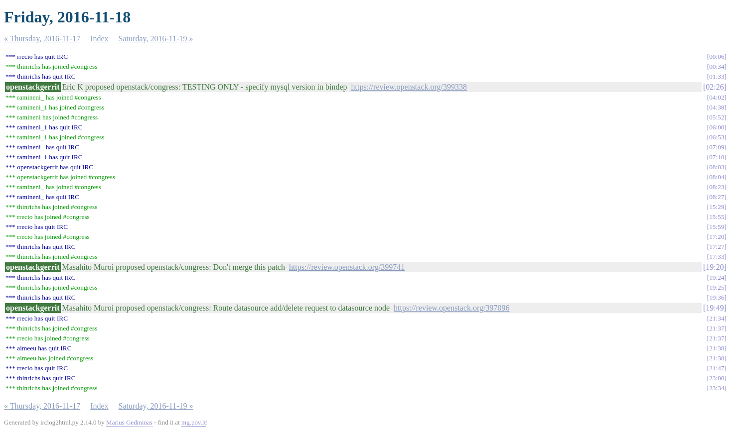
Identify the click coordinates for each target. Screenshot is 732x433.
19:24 (716, 277)
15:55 (716, 216)
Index (99, 38)
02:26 (715, 87)
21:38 (716, 348)
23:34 (716, 388)
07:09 (716, 147)
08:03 (716, 167)
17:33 (716, 256)
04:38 (716, 107)
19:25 (716, 287)
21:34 (716, 318)
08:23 (716, 187)
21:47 (716, 368)
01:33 (716, 76)
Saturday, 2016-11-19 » (156, 38)
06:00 (716, 127)
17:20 (716, 236)
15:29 (716, 207)
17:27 (716, 246)
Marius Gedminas (129, 422)
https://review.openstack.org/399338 (409, 87)
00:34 (716, 66)
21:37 (716, 328)
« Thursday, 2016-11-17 (42, 38)
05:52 (716, 117)
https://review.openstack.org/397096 (451, 308)
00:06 (716, 56)
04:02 (716, 97)
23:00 (716, 378)
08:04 (716, 177)
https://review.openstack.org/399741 (347, 267)
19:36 (716, 297)
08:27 (716, 197)
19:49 (715, 308)
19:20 (715, 267)
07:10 (716, 157)
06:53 (716, 137)
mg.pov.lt (193, 422)
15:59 (716, 226)
